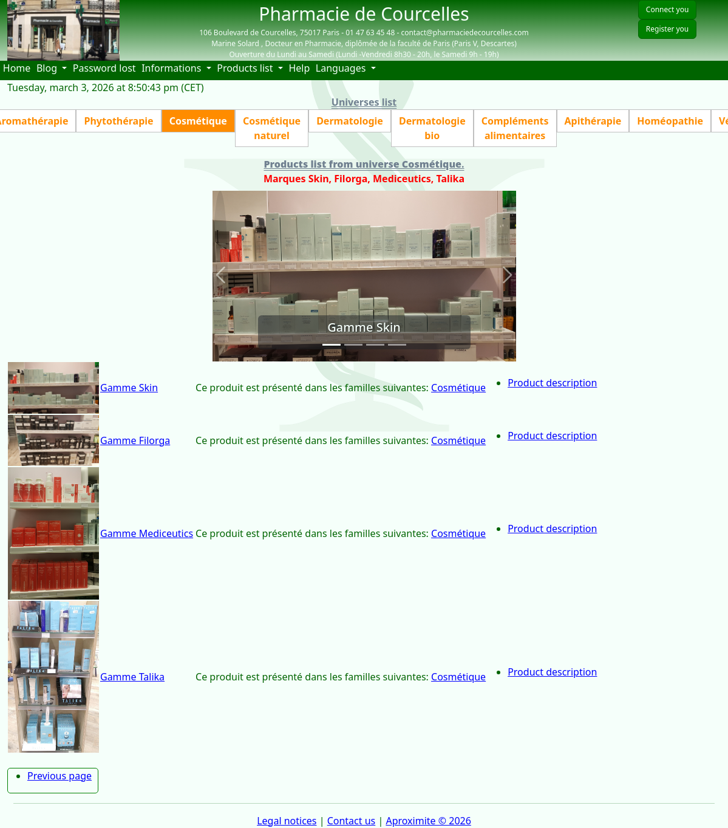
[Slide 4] (397, 345)
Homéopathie (670, 121)
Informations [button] (172, 68)
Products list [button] (246, 68)
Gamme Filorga (135, 440)
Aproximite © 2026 (428, 820)
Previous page (59, 775)
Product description (552, 382)
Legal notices (286, 820)
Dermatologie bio (432, 128)
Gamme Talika (132, 676)
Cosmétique (198, 121)
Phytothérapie (118, 121)
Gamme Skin (129, 387)
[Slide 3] (375, 345)
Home (18, 68)
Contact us (351, 820)
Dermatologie (349, 121)
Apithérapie (593, 121)
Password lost (104, 68)
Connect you (667, 9)
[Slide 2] (353, 345)
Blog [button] (48, 68)
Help (300, 68)
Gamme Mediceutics (146, 533)
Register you (667, 29)
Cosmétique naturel (272, 128)
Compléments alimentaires (515, 128)
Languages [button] (342, 68)
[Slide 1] (331, 345)
